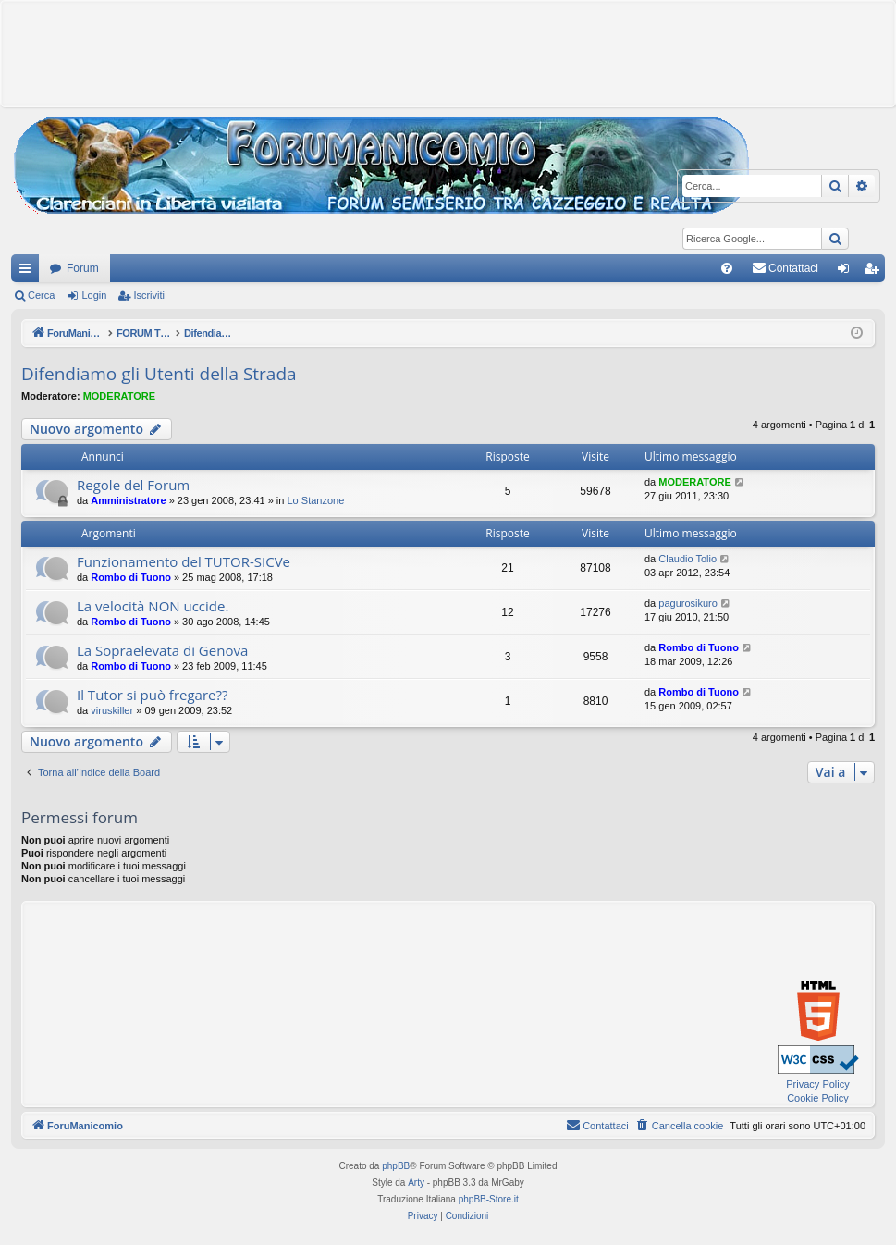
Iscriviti (149, 295)
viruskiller (112, 710)
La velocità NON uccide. (152, 606)
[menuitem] (727, 268)
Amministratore (128, 500)
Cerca (41, 295)
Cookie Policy (818, 1097)
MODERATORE (119, 395)
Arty (416, 1182)
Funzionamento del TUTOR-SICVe (183, 561)
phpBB (396, 1166)
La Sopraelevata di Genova (162, 650)
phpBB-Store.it (489, 1199)
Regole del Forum (133, 484)
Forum (83, 268)
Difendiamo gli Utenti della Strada (159, 374)
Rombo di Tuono (131, 577)
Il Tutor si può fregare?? (152, 694)
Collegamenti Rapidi (28, 272)
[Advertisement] (448, 52)
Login (93, 295)
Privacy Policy (817, 1084)
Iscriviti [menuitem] (875, 272)
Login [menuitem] (847, 272)
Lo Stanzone (316, 500)
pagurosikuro (688, 603)
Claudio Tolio (687, 558)
